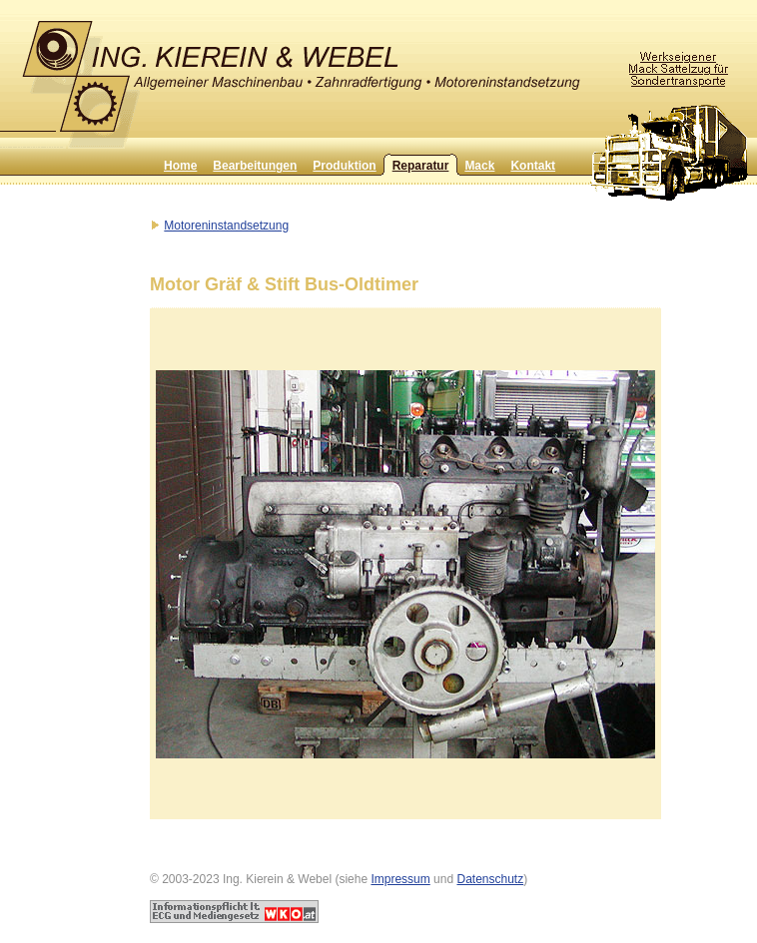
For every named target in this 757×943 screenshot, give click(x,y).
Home (180, 166)
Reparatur (420, 166)
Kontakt (532, 166)
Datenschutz (489, 879)
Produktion (344, 166)
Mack (479, 166)
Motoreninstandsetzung (226, 226)
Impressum (400, 879)
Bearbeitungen (255, 166)
